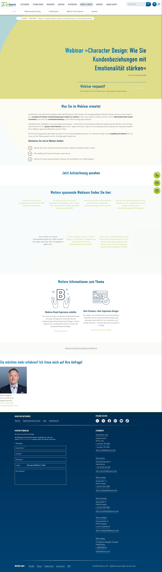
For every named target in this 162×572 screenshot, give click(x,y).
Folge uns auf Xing (103, 421)
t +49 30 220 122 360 (103, 467)
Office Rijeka (100, 539)
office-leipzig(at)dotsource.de (106, 490)
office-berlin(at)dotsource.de (106, 471)
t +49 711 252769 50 (103, 527)
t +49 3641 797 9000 (103, 444)
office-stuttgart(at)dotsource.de (107, 530)
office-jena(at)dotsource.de (105, 450)
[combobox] (138, 4)
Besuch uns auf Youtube (121, 421)
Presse (39, 566)
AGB (68, 566)
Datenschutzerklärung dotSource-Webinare (81, 348)
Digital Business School (31, 421)
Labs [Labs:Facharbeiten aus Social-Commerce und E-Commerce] (44, 421)
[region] (81, 11)
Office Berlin (100, 458)
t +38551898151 (101, 547)
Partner (17, 421)
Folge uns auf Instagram (115, 421)
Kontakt (31, 566)
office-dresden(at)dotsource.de (107, 511)
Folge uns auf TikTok (127, 421)
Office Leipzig (101, 477)
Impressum (60, 566)
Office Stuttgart (101, 518)
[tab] (154, 4)
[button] (148, 4)
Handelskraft (54, 421)
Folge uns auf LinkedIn (97, 421)
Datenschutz (49, 566)
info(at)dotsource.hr (103, 551)
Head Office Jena (102, 435)
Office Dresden (101, 498)
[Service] (157, 187)
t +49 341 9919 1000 (103, 486)
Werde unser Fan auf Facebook (109, 421)
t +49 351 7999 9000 (103, 507)
